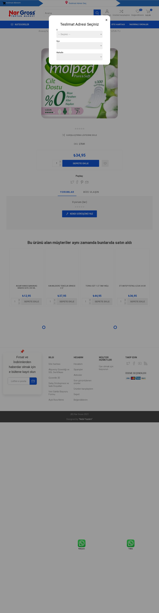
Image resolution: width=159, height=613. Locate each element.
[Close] (106, 20)
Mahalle (60, 52)
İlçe (58, 41)
